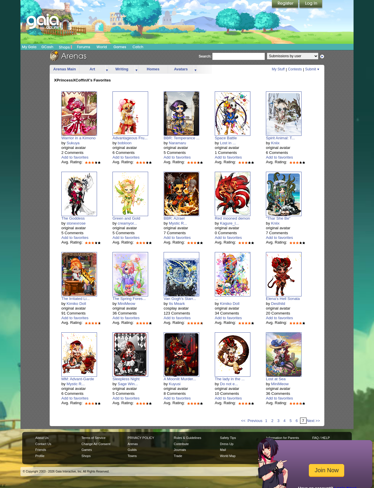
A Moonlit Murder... (180, 379)
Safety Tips (228, 438)
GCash (47, 46)
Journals (180, 449)
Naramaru (177, 143)
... (216, 298)
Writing (122, 69)
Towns (132, 456)
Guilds (132, 449)
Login (311, 4)
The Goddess (73, 218)
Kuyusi (175, 384)
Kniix (275, 143)
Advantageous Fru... (130, 138)
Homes (153, 69)
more (107, 69)
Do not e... (229, 384)
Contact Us (43, 444)
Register (285, 4)
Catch (138, 46)
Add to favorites (75, 157)
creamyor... (127, 223)
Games (119, 46)
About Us (42, 438)
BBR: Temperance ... (182, 138)
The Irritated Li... (75, 298)
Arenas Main (64, 69)
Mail (223, 449)
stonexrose (76, 223)
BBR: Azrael (174, 218)
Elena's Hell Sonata (283, 298)
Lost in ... (228, 143)
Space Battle (226, 138)
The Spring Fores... (129, 298)
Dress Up (226, 444)
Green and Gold (126, 218)
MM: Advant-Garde (77, 379)
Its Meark (177, 303)
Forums (83, 46)
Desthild (278, 303)
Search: (205, 56)
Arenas (133, 444)
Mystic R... (178, 223)
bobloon (124, 143)
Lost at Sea (275, 379)
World (101, 46)
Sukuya (73, 143)
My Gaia (29, 46)
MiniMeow (126, 303)
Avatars (181, 69)
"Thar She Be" (278, 218)
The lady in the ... (230, 379)
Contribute (181, 444)
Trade (178, 456)
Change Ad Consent (96, 444)
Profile (39, 456)
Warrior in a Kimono (78, 138)
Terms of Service (93, 438)
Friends (40, 449)
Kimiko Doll (76, 303)
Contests (295, 69)
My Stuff (278, 69)
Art (92, 69)
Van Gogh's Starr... (180, 298)
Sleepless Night (126, 379)
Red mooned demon (232, 218)
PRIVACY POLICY (141, 438)
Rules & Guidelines (187, 438)
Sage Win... (128, 384)
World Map (228, 456)
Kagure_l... (229, 223)
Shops (65, 47)
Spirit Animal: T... (280, 138)
